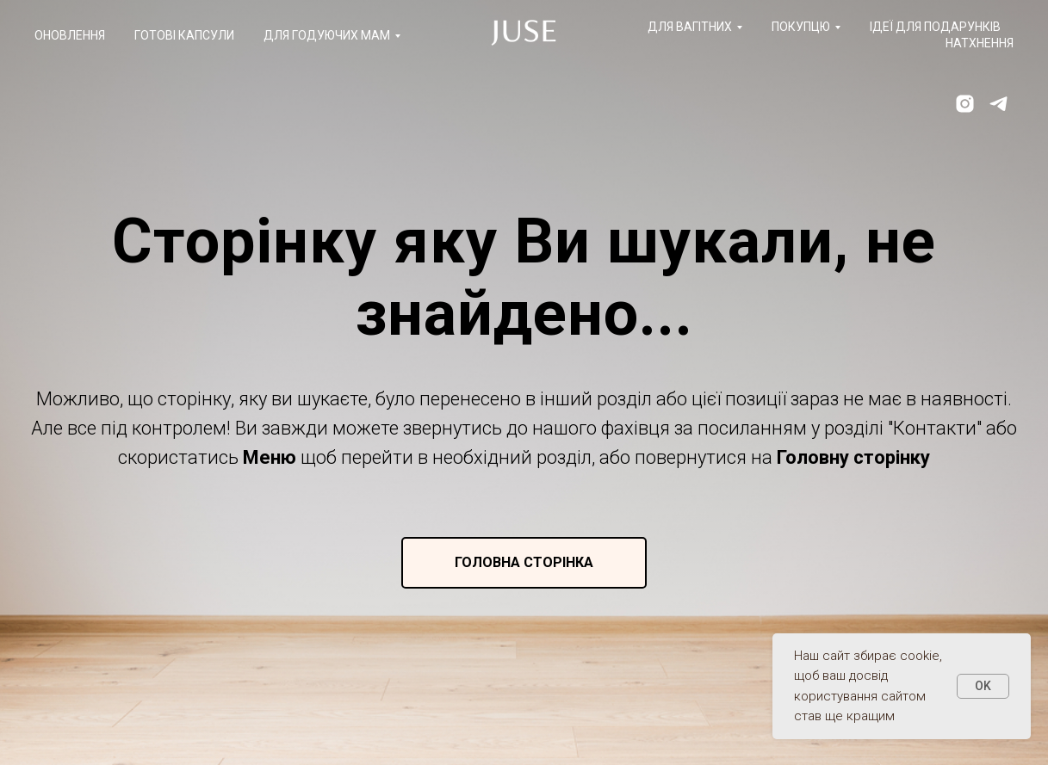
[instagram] (965, 103)
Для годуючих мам (327, 35)
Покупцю (801, 27)
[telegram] (998, 103)
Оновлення (69, 35)
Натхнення (980, 43)
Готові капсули (184, 35)
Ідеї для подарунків (935, 27)
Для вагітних (690, 27)
